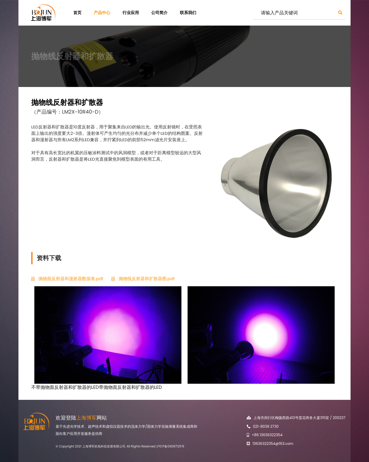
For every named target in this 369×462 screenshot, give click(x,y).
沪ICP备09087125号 (170, 446)
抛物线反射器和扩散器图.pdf (147, 279)
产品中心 (102, 13)
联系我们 (188, 13)
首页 (77, 13)
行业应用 (130, 13)
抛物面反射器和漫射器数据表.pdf (70, 279)
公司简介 (159, 13)
